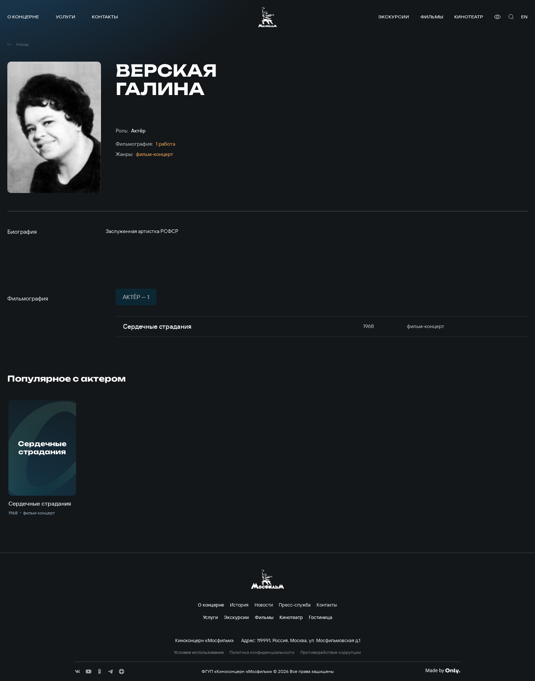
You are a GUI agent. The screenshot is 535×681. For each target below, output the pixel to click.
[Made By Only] (442, 671)
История (239, 605)
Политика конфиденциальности (261, 652)
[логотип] (267, 17)
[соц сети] (77, 671)
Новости (263, 605)
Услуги (65, 16)
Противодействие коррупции (330, 652)
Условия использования (199, 652)
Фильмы (431, 16)
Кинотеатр (468, 16)
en (524, 16)
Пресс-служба (295, 605)
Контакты (105, 16)
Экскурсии (393, 16)
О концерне (23, 16)
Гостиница (320, 617)
